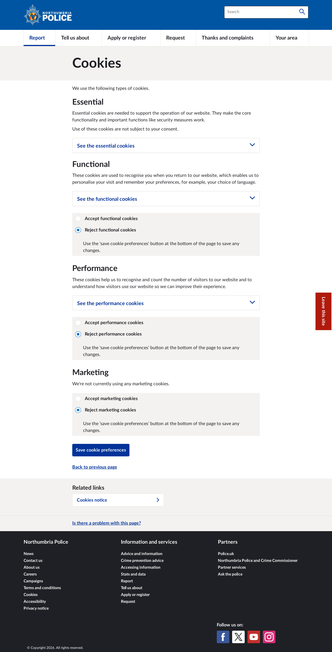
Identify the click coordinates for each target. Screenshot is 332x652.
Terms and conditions (42, 588)
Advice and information (141, 554)
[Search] (302, 12)
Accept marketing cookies (106, 398)
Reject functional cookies (105, 230)
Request (128, 602)
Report (127, 581)
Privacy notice (36, 608)
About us (32, 568)
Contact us (33, 561)
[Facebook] (223, 637)
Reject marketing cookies (105, 410)
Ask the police (230, 574)
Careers (30, 574)
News (29, 554)
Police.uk (226, 554)
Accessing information (140, 568)
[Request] (178, 38)
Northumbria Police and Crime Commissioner (258, 561)
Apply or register (135, 595)
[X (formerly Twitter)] (238, 637)
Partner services (232, 568)
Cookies (31, 595)
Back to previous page (94, 467)
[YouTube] (254, 637)
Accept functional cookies (106, 218)
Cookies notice (118, 500)
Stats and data (133, 574)
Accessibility (35, 602)
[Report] (39, 38)
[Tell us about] (78, 38)
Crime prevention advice (142, 561)
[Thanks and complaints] (233, 38)
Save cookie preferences (101, 450)
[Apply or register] (131, 38)
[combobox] (266, 12)
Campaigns (33, 581)
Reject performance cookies (108, 334)
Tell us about (131, 588)
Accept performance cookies (109, 322)
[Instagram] (269, 637)
